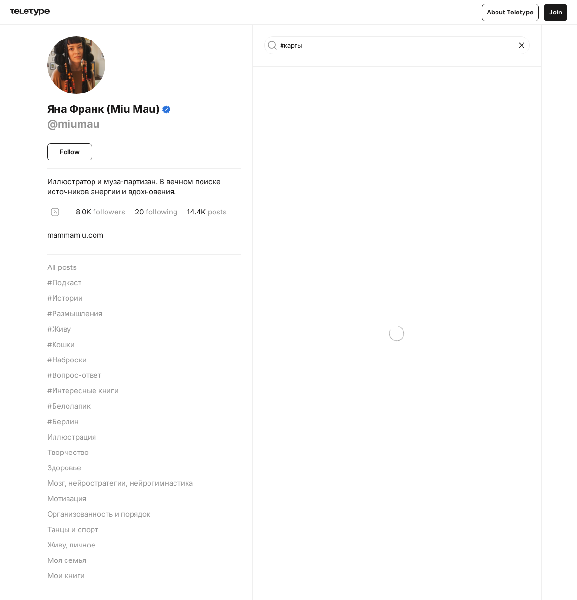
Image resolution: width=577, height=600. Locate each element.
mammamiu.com (75, 235)
